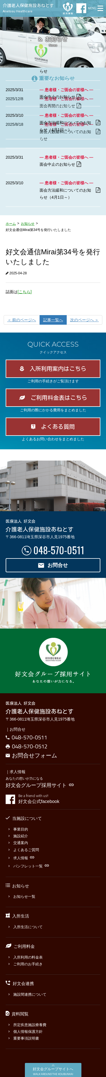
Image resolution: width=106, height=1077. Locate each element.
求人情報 (21, 858)
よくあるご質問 (23, 850)
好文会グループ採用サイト (40, 785)
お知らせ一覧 (21, 896)
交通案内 (18, 843)
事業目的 (18, 829)
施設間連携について (27, 994)
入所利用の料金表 (25, 957)
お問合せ (53, 565)
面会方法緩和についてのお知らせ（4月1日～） (70, 126)
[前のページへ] (22, 320)
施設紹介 (18, 836)
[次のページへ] (84, 320)
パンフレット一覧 (28, 866)
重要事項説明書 (23, 1038)
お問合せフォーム (31, 755)
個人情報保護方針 (25, 1031)
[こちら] (25, 292)
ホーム (11, 224)
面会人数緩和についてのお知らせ (70, 68)
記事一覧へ (53, 320)
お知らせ (27, 224)
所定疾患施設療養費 (27, 1025)
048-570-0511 (58, 550)
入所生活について (25, 927)
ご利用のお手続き (25, 964)
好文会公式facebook (59, 799)
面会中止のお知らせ (60, 96)
